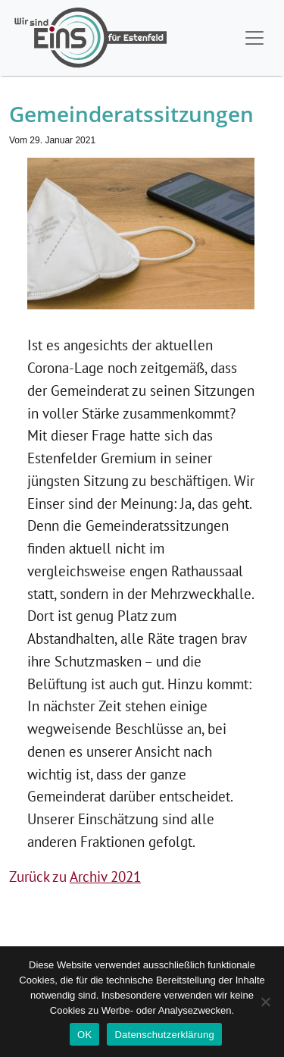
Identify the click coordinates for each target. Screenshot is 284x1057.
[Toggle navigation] (254, 38)
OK (84, 1034)
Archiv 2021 (105, 876)
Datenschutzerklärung (164, 1034)
